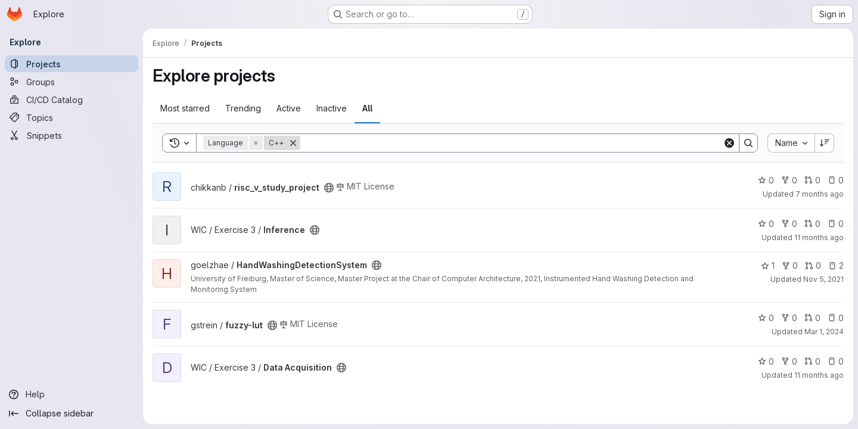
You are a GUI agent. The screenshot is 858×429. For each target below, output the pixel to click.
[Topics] (71, 117)
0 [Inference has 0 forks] (789, 224)
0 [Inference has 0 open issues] (836, 224)
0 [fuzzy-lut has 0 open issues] (836, 318)
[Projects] (71, 63)
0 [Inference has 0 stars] (766, 224)
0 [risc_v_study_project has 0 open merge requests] (812, 180)
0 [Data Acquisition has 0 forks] (789, 361)
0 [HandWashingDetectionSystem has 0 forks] (790, 265)
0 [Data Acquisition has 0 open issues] (836, 361)
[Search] (511, 143)
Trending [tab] (243, 108)
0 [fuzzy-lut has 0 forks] (789, 318)
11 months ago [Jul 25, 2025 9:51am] (819, 375)
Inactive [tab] (331, 108)
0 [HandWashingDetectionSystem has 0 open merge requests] (813, 265)
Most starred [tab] (185, 108)
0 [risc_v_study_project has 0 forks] (789, 180)
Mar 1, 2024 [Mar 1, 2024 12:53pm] (824, 331)
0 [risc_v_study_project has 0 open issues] (836, 180)
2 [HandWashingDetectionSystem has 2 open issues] (836, 265)
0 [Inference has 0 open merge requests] (812, 224)
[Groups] (71, 81)
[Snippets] (71, 135)
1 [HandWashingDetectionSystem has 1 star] (768, 265)
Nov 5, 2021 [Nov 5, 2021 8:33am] (823, 279)
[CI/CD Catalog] (71, 99)
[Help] (71, 394)
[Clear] (729, 143)
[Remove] (293, 143)
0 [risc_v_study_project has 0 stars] (766, 180)
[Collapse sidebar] (71, 413)
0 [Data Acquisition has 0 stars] (766, 361)
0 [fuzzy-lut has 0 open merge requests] (812, 318)
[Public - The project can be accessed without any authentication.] (329, 187)
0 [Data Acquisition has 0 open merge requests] (812, 361)
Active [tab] (288, 108)
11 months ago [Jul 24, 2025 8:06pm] (819, 237)
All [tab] (367, 108)
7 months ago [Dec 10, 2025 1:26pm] (819, 193)
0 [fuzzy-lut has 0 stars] (766, 318)
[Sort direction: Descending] (824, 143)
